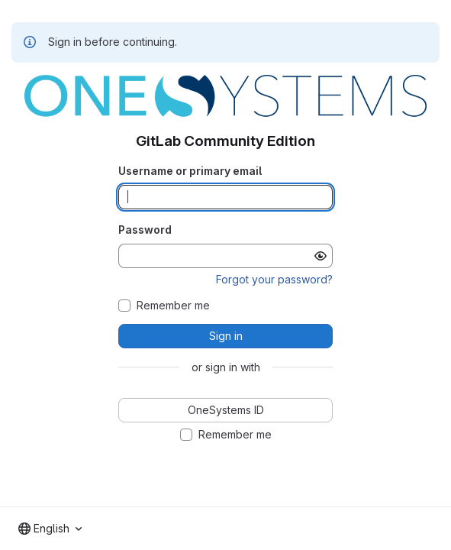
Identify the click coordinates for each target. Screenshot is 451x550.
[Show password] (320, 256)
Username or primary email (190, 170)
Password (145, 229)
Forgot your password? (274, 279)
